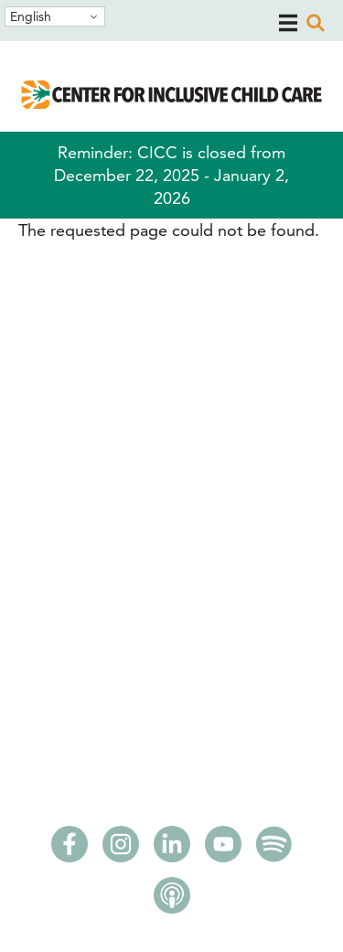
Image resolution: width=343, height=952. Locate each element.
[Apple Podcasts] (172, 901)
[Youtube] (223, 850)
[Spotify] (274, 850)
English (30, 16)
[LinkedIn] (172, 850)
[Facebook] (69, 850)
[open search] (315, 23)
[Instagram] (120, 850)
